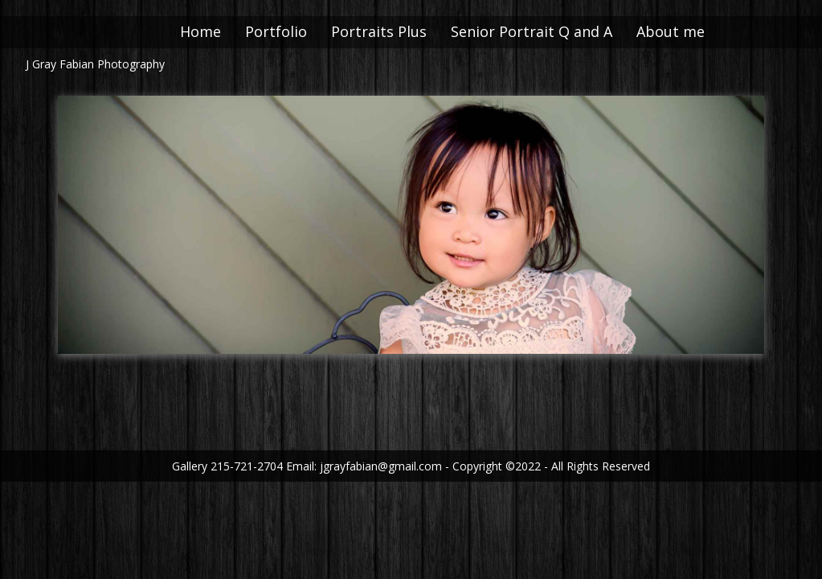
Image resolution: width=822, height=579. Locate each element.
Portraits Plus (399, 31)
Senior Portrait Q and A (551, 31)
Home (220, 31)
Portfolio (296, 31)
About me (690, 31)
